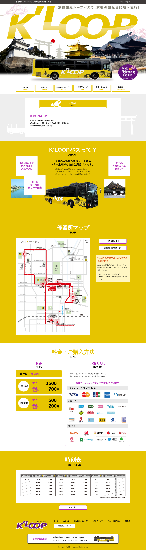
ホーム (25, 88)
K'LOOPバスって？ (63, 88)
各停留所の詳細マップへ (113, 248)
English (127, 2)
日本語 (121, 2)
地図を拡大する (113, 241)
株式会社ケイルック (64, 526)
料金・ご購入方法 (114, 521)
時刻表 (121, 88)
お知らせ (44, 88)
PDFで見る (73, 507)
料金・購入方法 (102, 88)
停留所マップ (82, 88)
